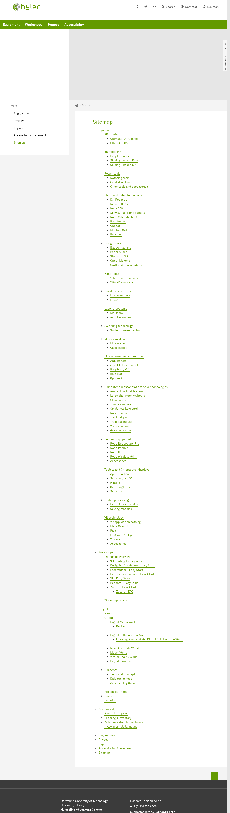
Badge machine (120, 211)
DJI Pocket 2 (118, 163)
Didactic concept (122, 642)
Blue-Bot (116, 337)
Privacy (19, 84)
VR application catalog (125, 486)
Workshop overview (117, 520)
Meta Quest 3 (119, 490)
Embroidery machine (124, 468)
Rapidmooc (118, 185)
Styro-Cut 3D (119, 220)
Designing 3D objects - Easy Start (132, 529)
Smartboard (118, 455)
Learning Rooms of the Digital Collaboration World (149, 603)
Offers (108, 581)
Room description (116, 677)
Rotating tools (119, 142)
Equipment (66, 30)
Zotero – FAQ (124, 555)
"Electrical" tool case (124, 242)
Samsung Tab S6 (121, 442)
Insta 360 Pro (119, 172)
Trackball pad (119, 381)
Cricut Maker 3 (120, 224)
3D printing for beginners (127, 525)
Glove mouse (118, 364)
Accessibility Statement (30, 99)
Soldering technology (118, 290)
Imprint (19, 92)
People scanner (120, 120)
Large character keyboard (127, 359)
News (108, 577)
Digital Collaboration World (128, 599)
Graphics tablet (120, 394)
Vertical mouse (120, 390)
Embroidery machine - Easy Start (132, 538)
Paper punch (118, 216)
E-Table (115, 446)
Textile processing (116, 464)
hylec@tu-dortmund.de (145, 765)
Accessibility (129, 30)
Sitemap (19, 106)
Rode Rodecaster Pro (124, 407)
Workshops (89, 30)
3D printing (111, 98)
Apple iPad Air (119, 438)
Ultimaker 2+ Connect (125, 102)
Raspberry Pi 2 (120, 333)
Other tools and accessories (129, 150)
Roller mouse (119, 377)
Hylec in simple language (120, 690)
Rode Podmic (119, 411)
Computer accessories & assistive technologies (136, 351)
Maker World (118, 616)
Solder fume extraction (125, 294)
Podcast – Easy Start (124, 546)
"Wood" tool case (121, 246)
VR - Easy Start (120, 542)
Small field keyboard (124, 372)
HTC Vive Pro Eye (121, 499)
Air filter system (121, 281)
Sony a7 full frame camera (127, 176)
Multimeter (117, 307)
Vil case (115, 503)
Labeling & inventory (117, 681)
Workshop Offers (115, 564)
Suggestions (22, 77)
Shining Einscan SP (123, 128)
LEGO (114, 263)
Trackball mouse (121, 385)
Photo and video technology (123, 159)
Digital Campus (120, 625)
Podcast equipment (117, 403)
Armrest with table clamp (127, 355)
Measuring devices (116, 303)
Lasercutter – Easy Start (126, 533)
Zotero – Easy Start (123, 551)
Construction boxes (117, 255)
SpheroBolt (117, 342)
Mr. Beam (116, 276)
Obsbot (115, 189)
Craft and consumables (126, 229)
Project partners (115, 655)
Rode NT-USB (119, 416)
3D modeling (112, 115)
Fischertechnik (120, 259)
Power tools (112, 137)
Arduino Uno (118, 324)
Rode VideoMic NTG (123, 181)
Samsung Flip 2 (120, 451)
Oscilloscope (118, 311)
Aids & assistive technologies (123, 686)
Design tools (112, 207)
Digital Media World (123, 586)
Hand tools (111, 237)
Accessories (118, 425)
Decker (121, 590)
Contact (109, 660)
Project (108, 30)
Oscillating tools (121, 146)
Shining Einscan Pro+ (124, 124)
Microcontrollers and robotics (124, 320)
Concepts (110, 634)
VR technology (114, 481)
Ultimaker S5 (119, 107)
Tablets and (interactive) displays (126, 433)
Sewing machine (121, 472)
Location (110, 664)
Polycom (116, 198)
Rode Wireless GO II (123, 420)
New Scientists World (124, 612)
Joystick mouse (120, 368)
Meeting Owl (118, 194)
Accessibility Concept (125, 647)
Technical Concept (122, 638)
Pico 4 (114, 494)
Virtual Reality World (124, 620)
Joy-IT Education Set (124, 329)
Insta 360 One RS (121, 168)
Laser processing (115, 272)
